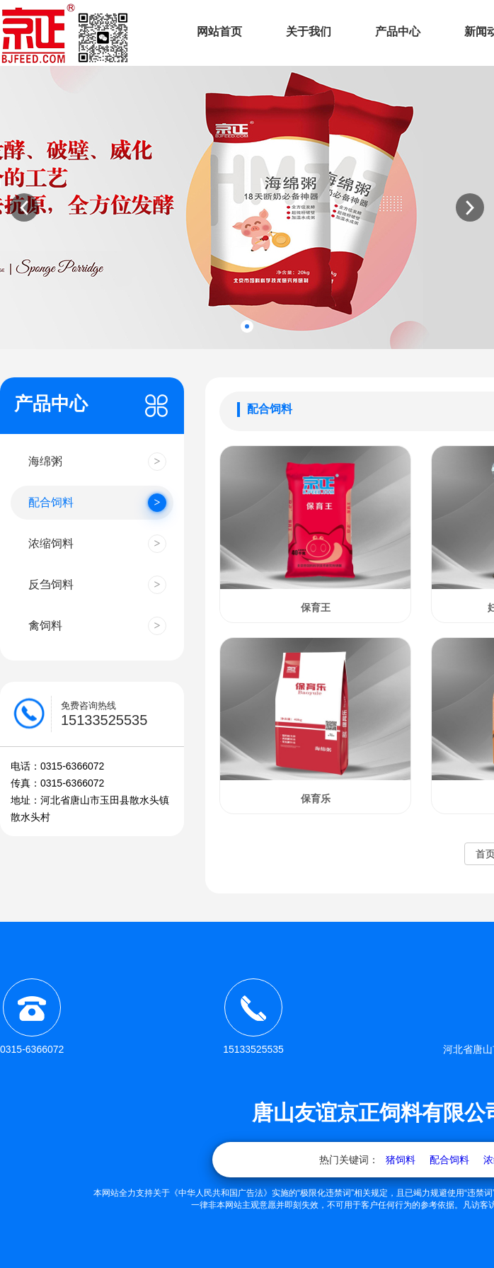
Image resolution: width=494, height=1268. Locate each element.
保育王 (316, 607)
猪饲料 (400, 1159)
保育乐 (316, 798)
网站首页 (219, 31)
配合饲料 (449, 1159)
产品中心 (397, 31)
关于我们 (308, 31)
